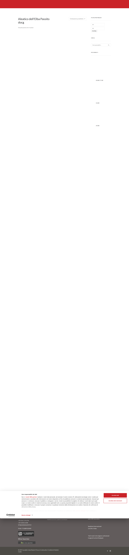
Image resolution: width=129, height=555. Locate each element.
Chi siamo (21, 506)
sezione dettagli (81, 547)
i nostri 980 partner (31, 533)
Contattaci (22, 509)
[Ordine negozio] (78, 18)
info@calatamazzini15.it (24, 525)
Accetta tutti (115, 532)
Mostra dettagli (26, 551)
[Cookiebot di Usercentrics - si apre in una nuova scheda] (10, 552)
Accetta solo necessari (115, 537)
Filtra (94, 31)
